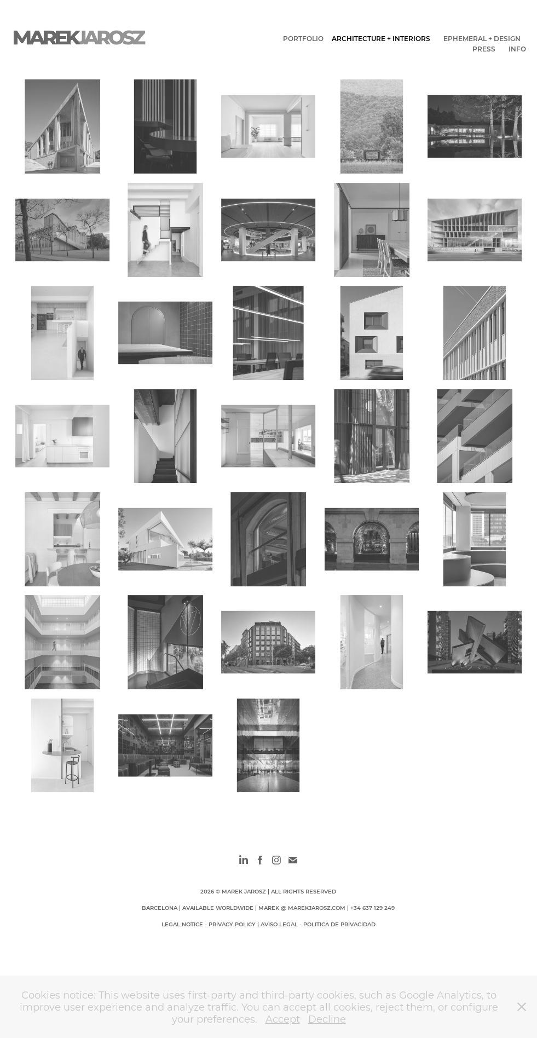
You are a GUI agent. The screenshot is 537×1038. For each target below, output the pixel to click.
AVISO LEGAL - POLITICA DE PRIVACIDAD (318, 924)
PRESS (483, 48)
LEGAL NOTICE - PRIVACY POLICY (208, 924)
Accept (282, 1018)
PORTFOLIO (303, 38)
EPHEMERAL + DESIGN (482, 38)
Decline (327, 1018)
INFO (517, 48)
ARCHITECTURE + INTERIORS (381, 38)
